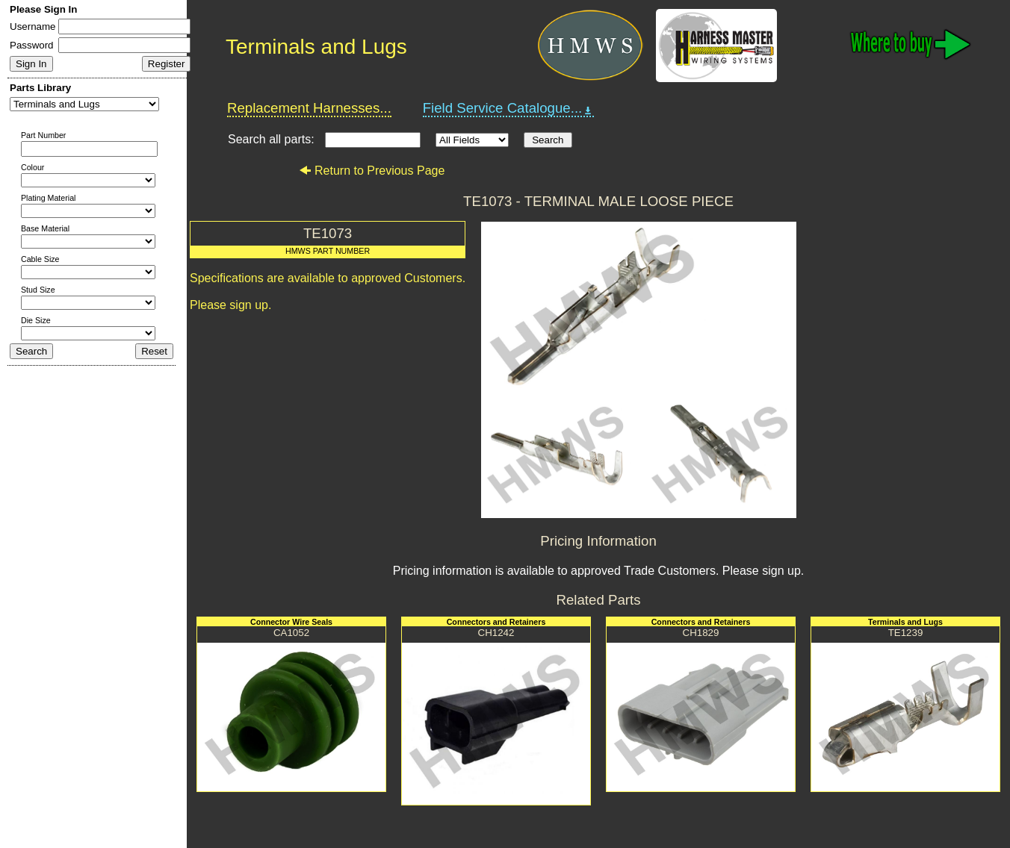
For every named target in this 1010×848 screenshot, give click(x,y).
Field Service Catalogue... (509, 108)
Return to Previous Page (371, 170)
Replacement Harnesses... (309, 108)
